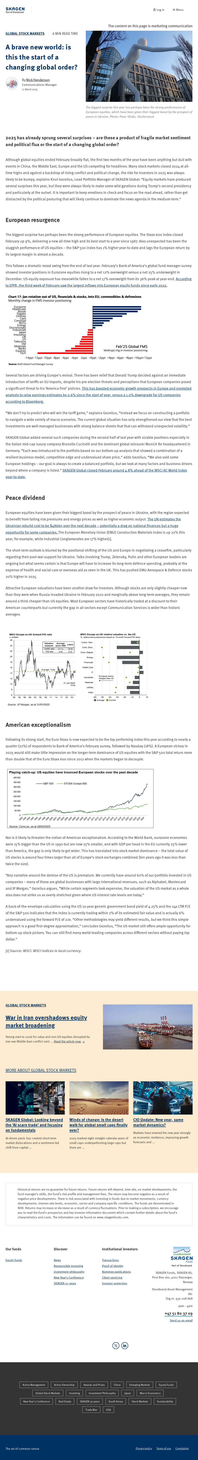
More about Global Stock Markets (41, 1070)
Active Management (34, 1385)
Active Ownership (64, 1385)
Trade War (91, 1410)
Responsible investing (68, 1266)
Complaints (182, 1448)
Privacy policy (144, 1448)
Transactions (110, 1260)
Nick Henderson (38, 79)
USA (108, 1410)
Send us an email (181, 1320)
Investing (74, 1393)
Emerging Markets (139, 1385)
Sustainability (165, 1401)
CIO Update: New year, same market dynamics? (158, 1122)
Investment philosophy (69, 1271)
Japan (127, 1393)
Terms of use (163, 1448)
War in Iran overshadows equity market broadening (46, 1021)
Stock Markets (140, 1401)
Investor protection (114, 1283)
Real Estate (65, 1401)
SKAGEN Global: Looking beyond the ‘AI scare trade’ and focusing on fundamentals (34, 1124)
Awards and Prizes (94, 1385)
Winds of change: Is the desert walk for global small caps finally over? (98, 1124)
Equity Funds (166, 1385)
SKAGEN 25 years (65, 1283)
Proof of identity (112, 1266)
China (117, 1385)
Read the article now (69, 1041)
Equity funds (14, 1260)
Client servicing (112, 1277)
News (57, 1260)
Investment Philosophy (102, 1393)
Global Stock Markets (25, 33)
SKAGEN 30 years (90, 1401)
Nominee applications (116, 1271)
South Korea (116, 1401)
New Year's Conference (69, 1277)
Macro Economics (150, 1393)
